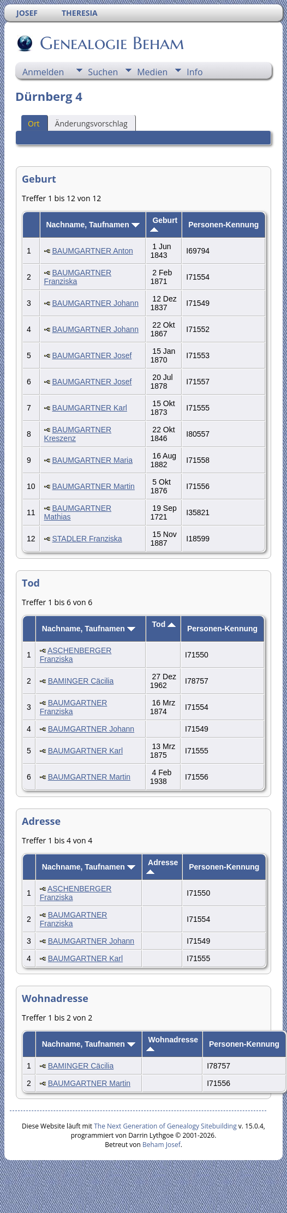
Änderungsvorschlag (91, 123)
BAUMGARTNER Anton (92, 250)
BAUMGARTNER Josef (91, 355)
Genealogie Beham (111, 43)
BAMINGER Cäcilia (81, 681)
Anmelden (43, 72)
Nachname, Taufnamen (92, 224)
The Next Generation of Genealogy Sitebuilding (165, 1126)
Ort (34, 123)
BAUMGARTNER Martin (93, 486)
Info (194, 72)
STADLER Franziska (87, 538)
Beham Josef (161, 1144)
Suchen (103, 72)
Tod (164, 624)
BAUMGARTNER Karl (89, 407)
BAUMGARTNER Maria (92, 460)
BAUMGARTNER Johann (95, 303)
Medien (152, 72)
